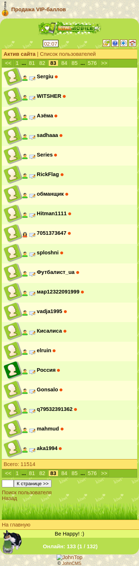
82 (42, 63)
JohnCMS (72, 563)
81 (32, 63)
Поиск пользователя (27, 492)
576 (92, 63)
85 (74, 63)
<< (8, 63)
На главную (16, 525)
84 (64, 63)
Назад (9, 498)
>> (104, 63)
